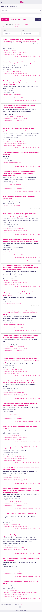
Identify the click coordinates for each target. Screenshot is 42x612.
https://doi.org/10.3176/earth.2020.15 (11, 524)
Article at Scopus (22, 52)
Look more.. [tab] (18, 25)
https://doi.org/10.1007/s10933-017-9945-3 (13, 570)
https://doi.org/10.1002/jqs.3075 (10, 50)
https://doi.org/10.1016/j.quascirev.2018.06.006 (13, 456)
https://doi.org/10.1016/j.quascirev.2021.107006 (13, 228)
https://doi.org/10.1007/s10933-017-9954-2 (13, 185)
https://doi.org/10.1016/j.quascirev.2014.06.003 (13, 141)
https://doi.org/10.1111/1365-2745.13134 (11, 590)
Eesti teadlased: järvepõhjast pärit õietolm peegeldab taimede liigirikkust (20, 592)
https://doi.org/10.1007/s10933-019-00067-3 (13, 369)
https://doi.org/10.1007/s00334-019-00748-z (13, 251)
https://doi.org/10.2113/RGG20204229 (12, 71)
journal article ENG (34, 57)
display (5, 30)
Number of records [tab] (8, 25)
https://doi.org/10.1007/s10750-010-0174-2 (12, 303)
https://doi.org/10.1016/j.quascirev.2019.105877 (13, 347)
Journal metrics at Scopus (10, 52)
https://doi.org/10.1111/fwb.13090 (10, 415)
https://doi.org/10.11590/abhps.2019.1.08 (12, 205)
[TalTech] (21, 2)
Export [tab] (26, 24)
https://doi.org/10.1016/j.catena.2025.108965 (13, 117)
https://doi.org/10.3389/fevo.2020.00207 (12, 502)
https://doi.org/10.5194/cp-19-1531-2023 (12, 94)
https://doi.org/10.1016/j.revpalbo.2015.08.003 (13, 547)
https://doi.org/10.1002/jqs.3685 (10, 280)
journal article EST (21, 57)
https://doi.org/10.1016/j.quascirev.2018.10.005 (13, 324)
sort (23, 30)
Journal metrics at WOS (9, 54)
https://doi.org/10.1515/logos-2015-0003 (12, 162)
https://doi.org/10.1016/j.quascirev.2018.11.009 (13, 392)
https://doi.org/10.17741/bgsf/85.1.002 (11, 477)
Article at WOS (20, 54)
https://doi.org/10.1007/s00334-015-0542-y (13, 435)
